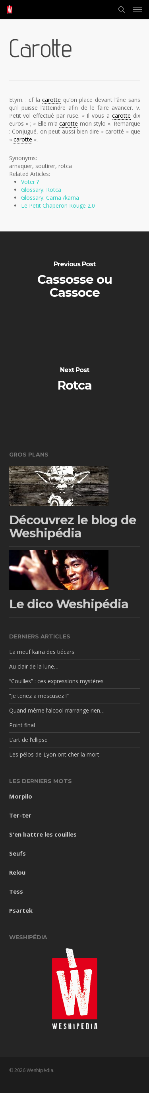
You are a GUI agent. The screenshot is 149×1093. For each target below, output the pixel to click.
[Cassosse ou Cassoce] (74, 281)
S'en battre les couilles (43, 834)
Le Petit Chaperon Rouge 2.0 (58, 205)
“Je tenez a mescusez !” (39, 695)
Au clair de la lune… (33, 666)
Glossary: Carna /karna (50, 197)
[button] (137, 9)
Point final (22, 725)
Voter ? (30, 181)
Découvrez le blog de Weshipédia (72, 527)
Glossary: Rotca (41, 189)
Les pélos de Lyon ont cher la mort (54, 754)
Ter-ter (20, 815)
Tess (16, 891)
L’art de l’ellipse (28, 739)
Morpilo (20, 796)
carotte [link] (51, 99)
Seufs (17, 853)
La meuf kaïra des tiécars (41, 651)
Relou (17, 872)
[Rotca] (74, 380)
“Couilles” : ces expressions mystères (56, 681)
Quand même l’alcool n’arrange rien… (56, 710)
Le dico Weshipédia (68, 604)
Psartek (21, 910)
